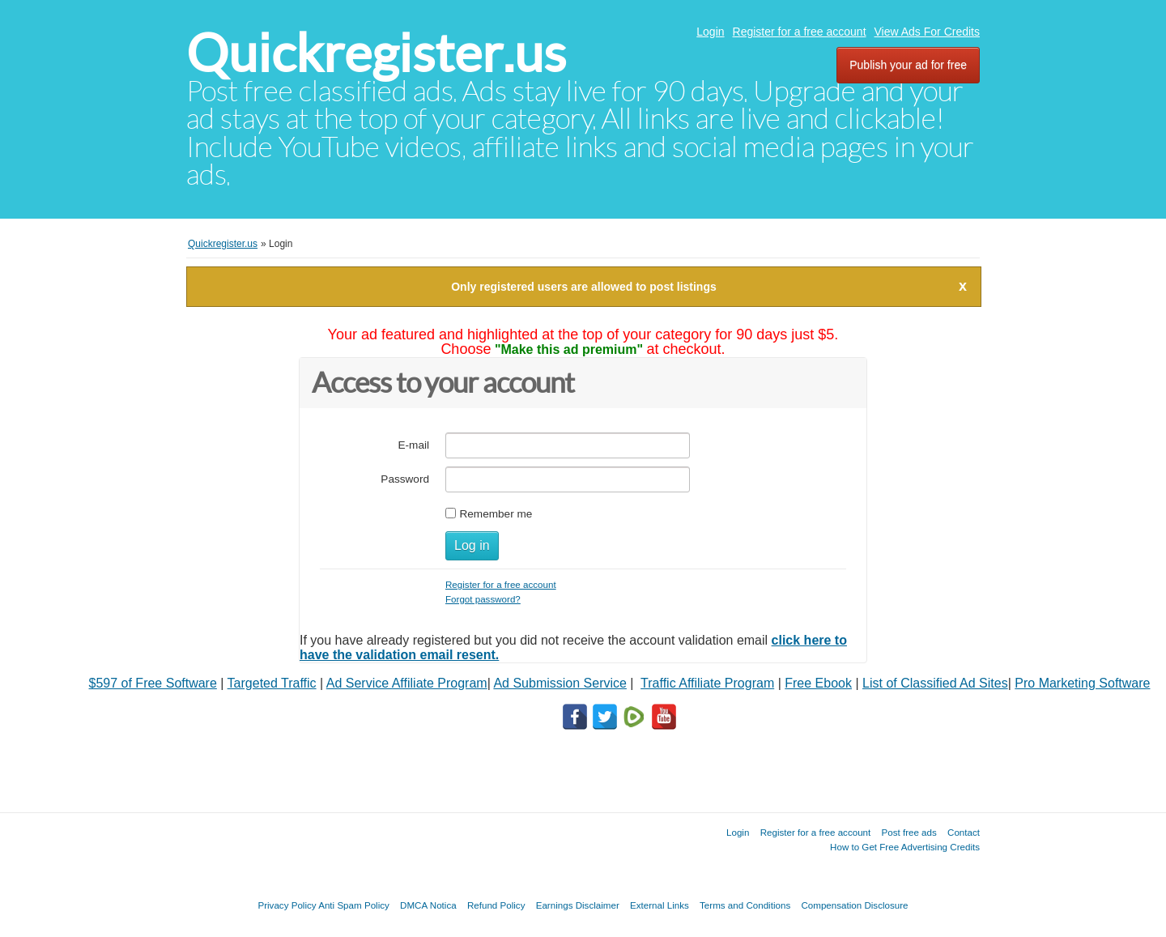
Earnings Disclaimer (577, 905)
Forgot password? (483, 599)
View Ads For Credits (927, 31)
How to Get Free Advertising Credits (905, 846)
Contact (963, 832)
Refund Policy (496, 905)
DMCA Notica (428, 905)
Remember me (495, 514)
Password (405, 479)
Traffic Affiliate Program (707, 683)
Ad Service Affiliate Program (406, 683)
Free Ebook (818, 683)
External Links (659, 905)
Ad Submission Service (560, 683)
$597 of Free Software (153, 683)
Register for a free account (799, 31)
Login (710, 31)
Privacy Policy (286, 905)
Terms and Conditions (745, 905)
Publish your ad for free (908, 64)
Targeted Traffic (272, 683)
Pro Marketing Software (1082, 683)
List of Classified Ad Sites (935, 683)
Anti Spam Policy (353, 905)
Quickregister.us (376, 53)
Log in (472, 545)
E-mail (413, 445)
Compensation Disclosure (854, 905)
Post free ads (908, 832)
